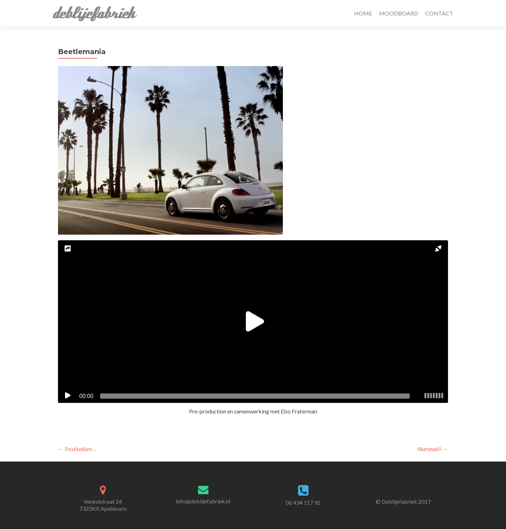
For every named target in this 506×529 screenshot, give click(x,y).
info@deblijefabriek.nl (203, 501)
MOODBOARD (398, 13)
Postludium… (77, 448)
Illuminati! (432, 448)
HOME (363, 13)
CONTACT (439, 13)
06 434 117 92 (303, 502)
